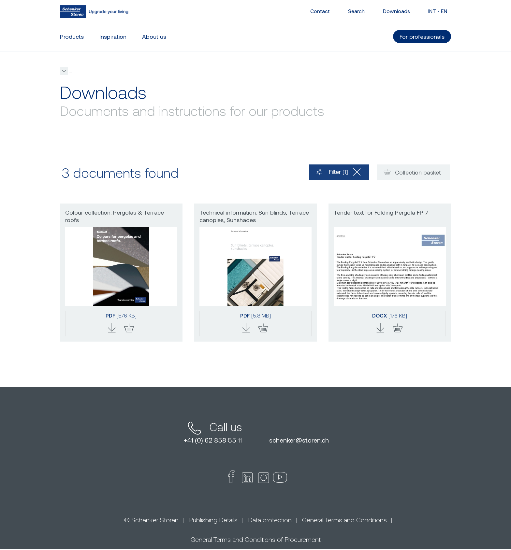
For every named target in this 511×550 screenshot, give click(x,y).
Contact (320, 10)
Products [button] (72, 36)
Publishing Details (213, 521)
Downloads (396, 10)
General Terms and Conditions (344, 521)
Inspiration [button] (112, 36)
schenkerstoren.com (80, 71)
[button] (169, 71)
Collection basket (411, 172)
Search (356, 10)
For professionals (122, 71)
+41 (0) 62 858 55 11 (213, 441)
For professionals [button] (422, 36)
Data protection (270, 521)
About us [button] (154, 36)
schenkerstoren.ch (299, 441)
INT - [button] (437, 10)
